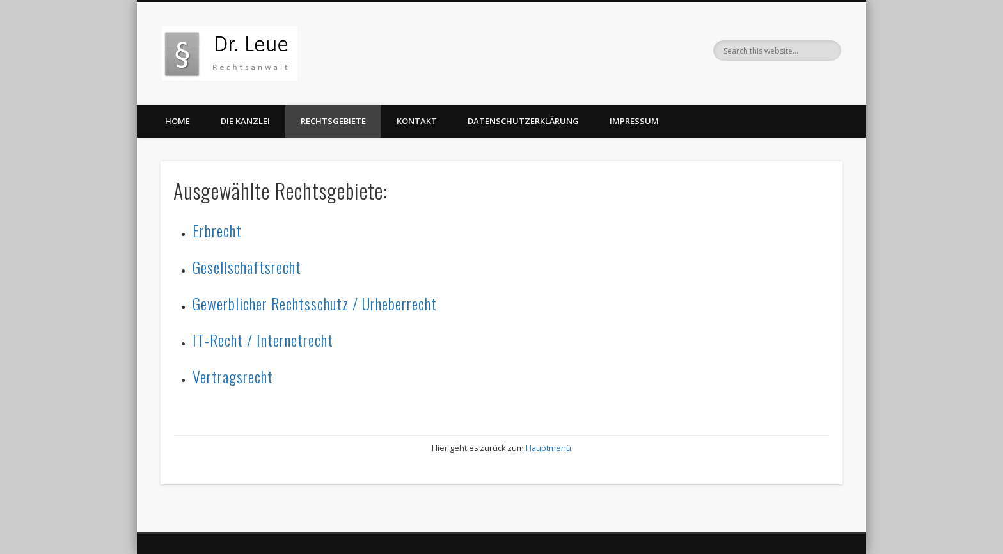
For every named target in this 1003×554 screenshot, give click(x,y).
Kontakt (417, 121)
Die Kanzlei (245, 121)
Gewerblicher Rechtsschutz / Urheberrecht (315, 303)
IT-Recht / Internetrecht (263, 339)
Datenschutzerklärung (523, 121)
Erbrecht (217, 230)
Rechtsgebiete (333, 121)
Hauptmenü (548, 448)
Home (177, 121)
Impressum (634, 121)
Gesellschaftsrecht (247, 266)
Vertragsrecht (233, 376)
